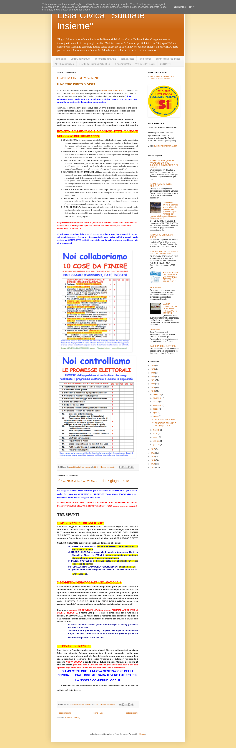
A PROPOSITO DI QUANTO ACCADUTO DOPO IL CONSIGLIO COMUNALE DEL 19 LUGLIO (164, 164)
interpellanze (145, 59)
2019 (153, 387)
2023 (153, 373)
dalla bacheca (127, 59)
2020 (153, 384)
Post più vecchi (131, 713)
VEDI (73, 93)
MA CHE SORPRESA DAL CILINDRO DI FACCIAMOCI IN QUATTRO (170, 308)
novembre (157, 398)
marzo (156, 437)
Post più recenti (64, 713)
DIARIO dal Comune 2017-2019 (94, 64)
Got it (191, 7)
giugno (156, 416)
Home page (60, 59)
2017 (153, 449)
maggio (156, 430)
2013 (153, 464)
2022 (153, 376)
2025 (153, 365)
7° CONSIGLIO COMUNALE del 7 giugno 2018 (93, 481)
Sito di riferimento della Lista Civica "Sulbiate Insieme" (162, 77)
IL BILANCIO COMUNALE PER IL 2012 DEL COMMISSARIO (164, 252)
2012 (153, 467)
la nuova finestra (123, 64)
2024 (153, 369)
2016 (153, 453)
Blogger (142, 734)
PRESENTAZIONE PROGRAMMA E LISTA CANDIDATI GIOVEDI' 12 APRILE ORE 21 (170, 277)
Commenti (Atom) (72, 717)
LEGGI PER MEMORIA (112, 90)
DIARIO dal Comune (80, 59)
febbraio (156, 441)
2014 (153, 460)
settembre (157, 405)
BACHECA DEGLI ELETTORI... (163, 346)
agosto (156, 409)
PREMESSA (155, 330)
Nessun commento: (107, 467)
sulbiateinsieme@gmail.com (166, 146)
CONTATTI (165, 64)
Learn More (180, 7)
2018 (153, 391)
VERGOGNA (155, 288)
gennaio (156, 445)
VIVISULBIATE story (145, 64)
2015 (153, 456)
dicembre (157, 394)
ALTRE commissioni (64, 64)
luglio (155, 413)
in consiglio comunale (105, 59)
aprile (155, 434)
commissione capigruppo (168, 59)
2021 (153, 380)
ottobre (156, 402)
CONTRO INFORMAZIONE (78, 78)
